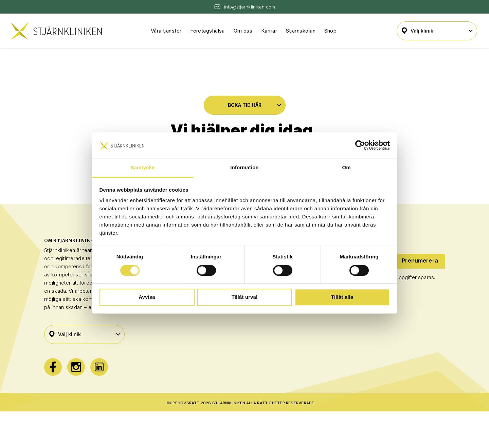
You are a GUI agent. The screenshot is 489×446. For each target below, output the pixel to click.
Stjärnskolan (300, 30)
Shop (330, 30)
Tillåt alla (342, 297)
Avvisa (147, 297)
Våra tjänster (166, 30)
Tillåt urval (245, 297)
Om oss (243, 30)
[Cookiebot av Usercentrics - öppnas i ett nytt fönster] (360, 145)
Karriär (269, 30)
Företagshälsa (207, 30)
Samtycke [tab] (143, 168)
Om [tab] (346, 168)
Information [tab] (244, 168)
